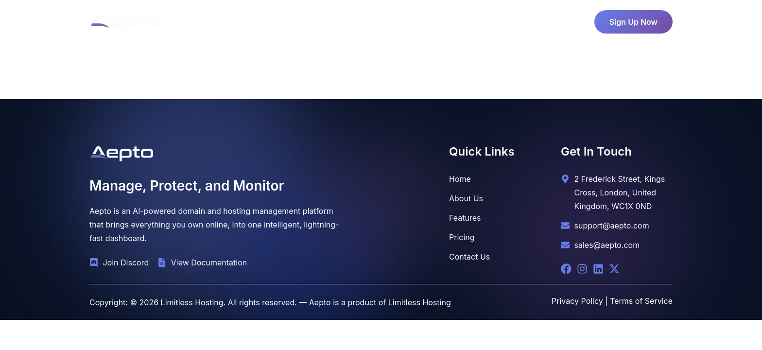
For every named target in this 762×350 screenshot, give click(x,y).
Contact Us (486, 19)
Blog (442, 19)
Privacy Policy (577, 301)
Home (263, 19)
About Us (305, 19)
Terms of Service (641, 301)
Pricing (350, 19)
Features (397, 19)
